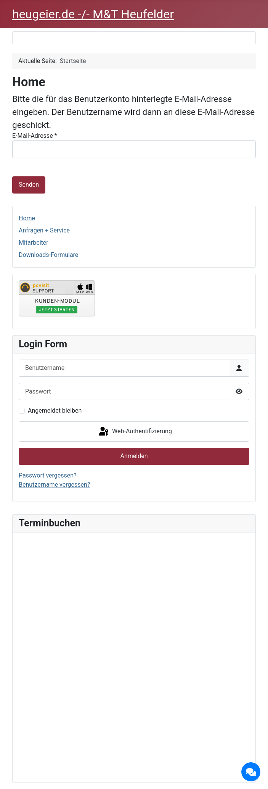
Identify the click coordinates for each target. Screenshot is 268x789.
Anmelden (134, 456)
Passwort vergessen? (48, 475)
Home (27, 218)
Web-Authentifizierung (135, 431)
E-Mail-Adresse (34, 135)
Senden (29, 184)
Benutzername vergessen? (54, 484)
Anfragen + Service (44, 230)
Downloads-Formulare (48, 254)
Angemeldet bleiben (55, 410)
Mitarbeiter (33, 242)
